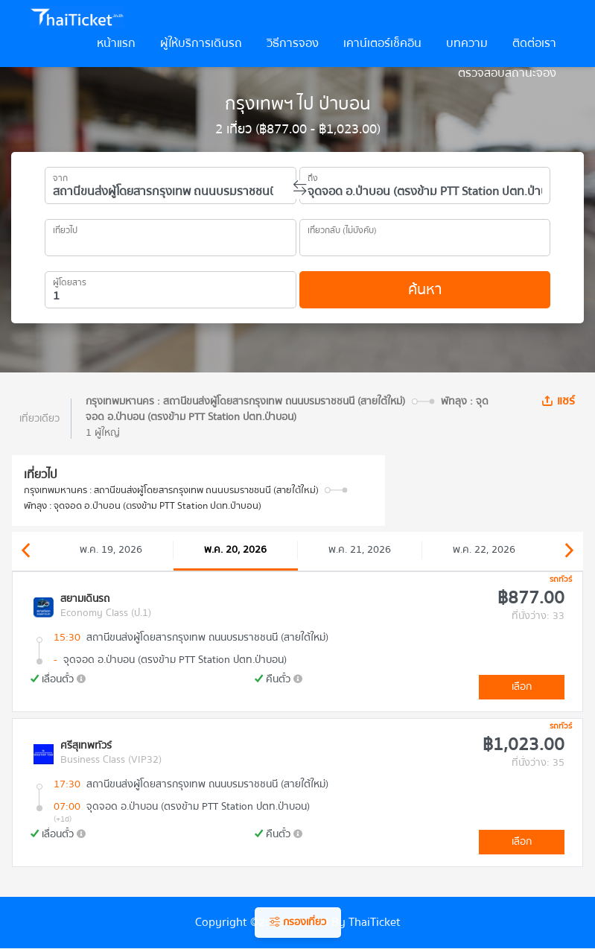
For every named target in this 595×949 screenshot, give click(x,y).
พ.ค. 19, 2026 (111, 550)
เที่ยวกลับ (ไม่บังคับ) (342, 227)
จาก (60, 175)
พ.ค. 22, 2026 (484, 550)
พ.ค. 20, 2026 (235, 550)
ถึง (313, 175)
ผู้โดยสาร (69, 280)
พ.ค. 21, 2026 (359, 550)
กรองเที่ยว (298, 922)
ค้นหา (425, 289)
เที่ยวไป (65, 227)
